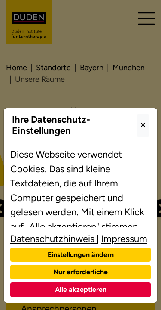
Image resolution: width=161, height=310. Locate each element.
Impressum (124, 239)
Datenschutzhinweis (53, 239)
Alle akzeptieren (80, 289)
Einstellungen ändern (81, 255)
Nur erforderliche (80, 272)
